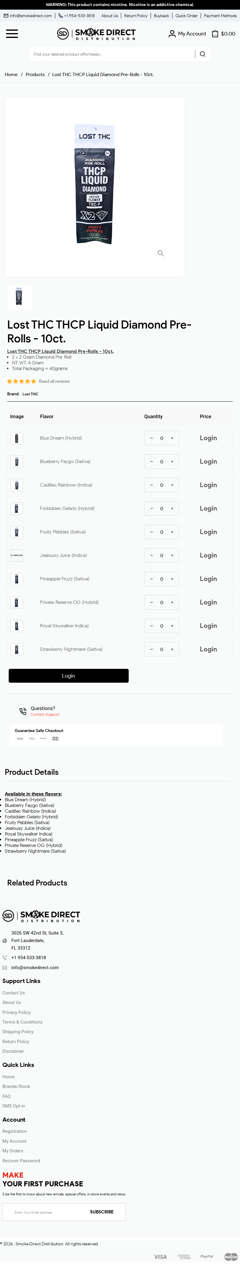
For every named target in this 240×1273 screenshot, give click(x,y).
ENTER (87, 676)
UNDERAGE (152, 676)
